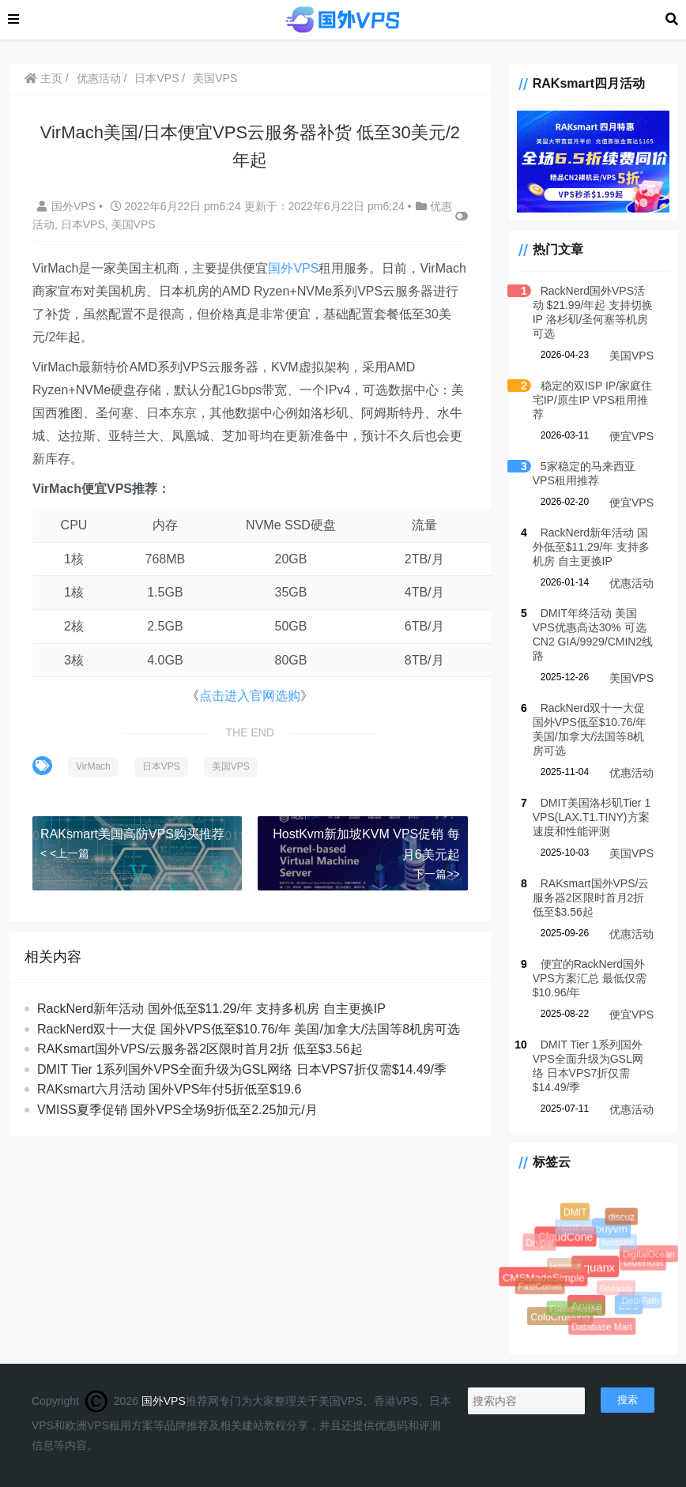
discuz (622, 1217)
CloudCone (564, 1236)
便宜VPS (631, 436)
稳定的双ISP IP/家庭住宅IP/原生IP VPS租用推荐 (592, 399)
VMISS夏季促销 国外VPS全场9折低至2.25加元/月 (177, 1109)
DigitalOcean (649, 1254)
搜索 (627, 1400)
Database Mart (601, 1327)
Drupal (540, 1242)
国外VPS (68, 206)
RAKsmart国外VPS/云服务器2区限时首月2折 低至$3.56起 (200, 1049)
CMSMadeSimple (542, 1276)
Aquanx (594, 1266)
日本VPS (156, 78)
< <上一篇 (64, 853)
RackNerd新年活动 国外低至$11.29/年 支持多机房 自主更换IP (211, 1008)
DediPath (640, 1301)
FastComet (540, 1287)
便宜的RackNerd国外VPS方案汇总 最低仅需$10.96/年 (589, 978)
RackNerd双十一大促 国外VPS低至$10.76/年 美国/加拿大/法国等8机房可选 (248, 1029)
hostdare (619, 1243)
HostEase (577, 1228)
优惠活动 (99, 78)
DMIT (575, 1212)
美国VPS (215, 78)
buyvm (611, 1228)
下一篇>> (436, 874)
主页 (43, 78)
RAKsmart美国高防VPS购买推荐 (132, 834)
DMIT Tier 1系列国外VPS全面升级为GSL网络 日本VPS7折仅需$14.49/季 (242, 1069)
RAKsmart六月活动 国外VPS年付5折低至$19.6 (169, 1089)
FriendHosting (577, 1310)
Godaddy (617, 1289)
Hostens (566, 1267)
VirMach (93, 766)
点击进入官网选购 (249, 695)
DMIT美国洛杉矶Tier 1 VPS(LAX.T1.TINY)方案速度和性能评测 (591, 817)
